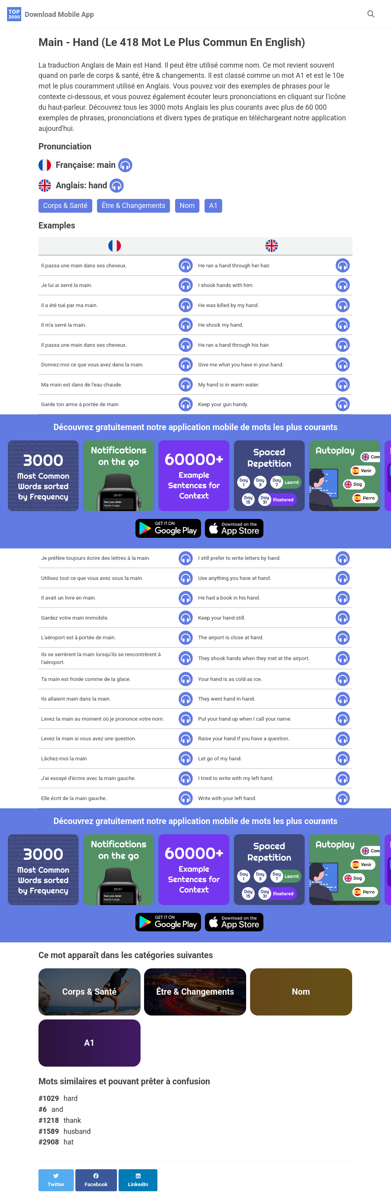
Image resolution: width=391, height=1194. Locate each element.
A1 (214, 206)
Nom (188, 206)
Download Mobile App (59, 14)
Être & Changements (134, 206)
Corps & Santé (65, 206)
